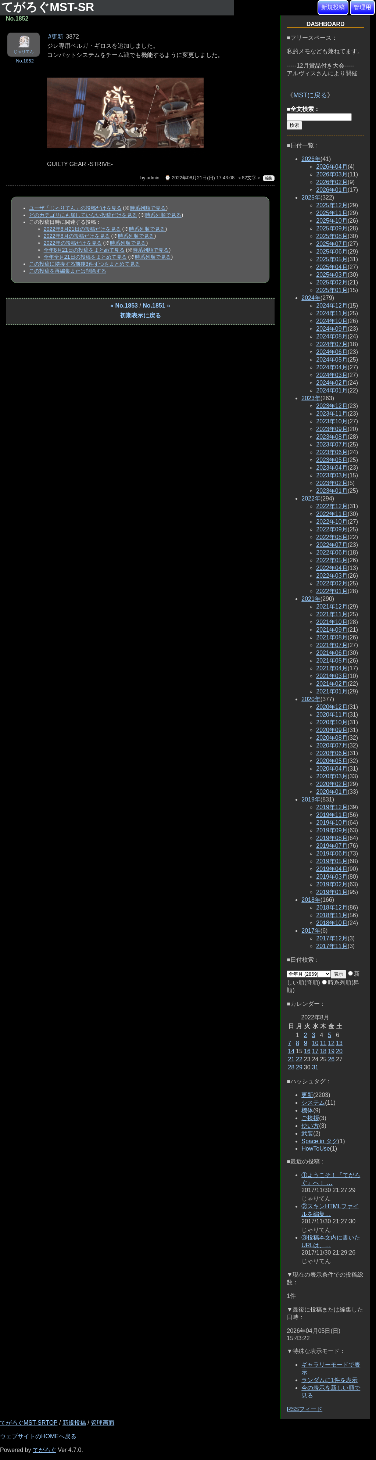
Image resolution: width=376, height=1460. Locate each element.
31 (315, 1067)
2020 (311, 699)
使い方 (310, 1126)
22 (299, 1059)
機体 (307, 1110)
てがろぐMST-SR (49, 7)
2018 (311, 900)
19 (331, 1051)
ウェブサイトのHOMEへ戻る (38, 1436)
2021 (311, 599)
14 (291, 1051)
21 (291, 1059)
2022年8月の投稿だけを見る (77, 236)
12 (331, 1043)
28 (291, 1067)
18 (323, 1051)
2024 (311, 298)
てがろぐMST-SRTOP (28, 1423)
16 (307, 1051)
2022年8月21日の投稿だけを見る (82, 229)
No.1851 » (156, 305)
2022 (311, 498)
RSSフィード (304, 1409)
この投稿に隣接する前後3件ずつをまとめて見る (84, 264)
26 (331, 1059)
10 (315, 1043)
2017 (311, 931)
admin (153, 177)
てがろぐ (44, 1450)
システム (313, 1103)
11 (323, 1043)
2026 (311, 159)
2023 (311, 398)
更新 (307, 1095)
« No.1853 (124, 305)
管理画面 (102, 1423)
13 (339, 1043)
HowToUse (315, 1148)
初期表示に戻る (140, 315)
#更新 (55, 36)
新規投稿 (333, 7)
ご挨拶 (310, 1118)
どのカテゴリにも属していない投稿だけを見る (83, 215)
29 (299, 1067)
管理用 (362, 7)
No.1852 (24, 61)
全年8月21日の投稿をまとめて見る (84, 250)
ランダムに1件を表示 (329, 1380)
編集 (268, 178)
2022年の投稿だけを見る (73, 243)
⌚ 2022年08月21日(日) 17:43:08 (199, 177)
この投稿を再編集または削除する (67, 271)
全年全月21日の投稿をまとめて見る (85, 257)
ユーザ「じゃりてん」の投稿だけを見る (75, 208)
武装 (307, 1133)
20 (339, 1051)
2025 (311, 197)
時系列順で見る (148, 208)
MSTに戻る (310, 95)
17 (315, 1051)
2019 (311, 799)
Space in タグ (319, 1141)
